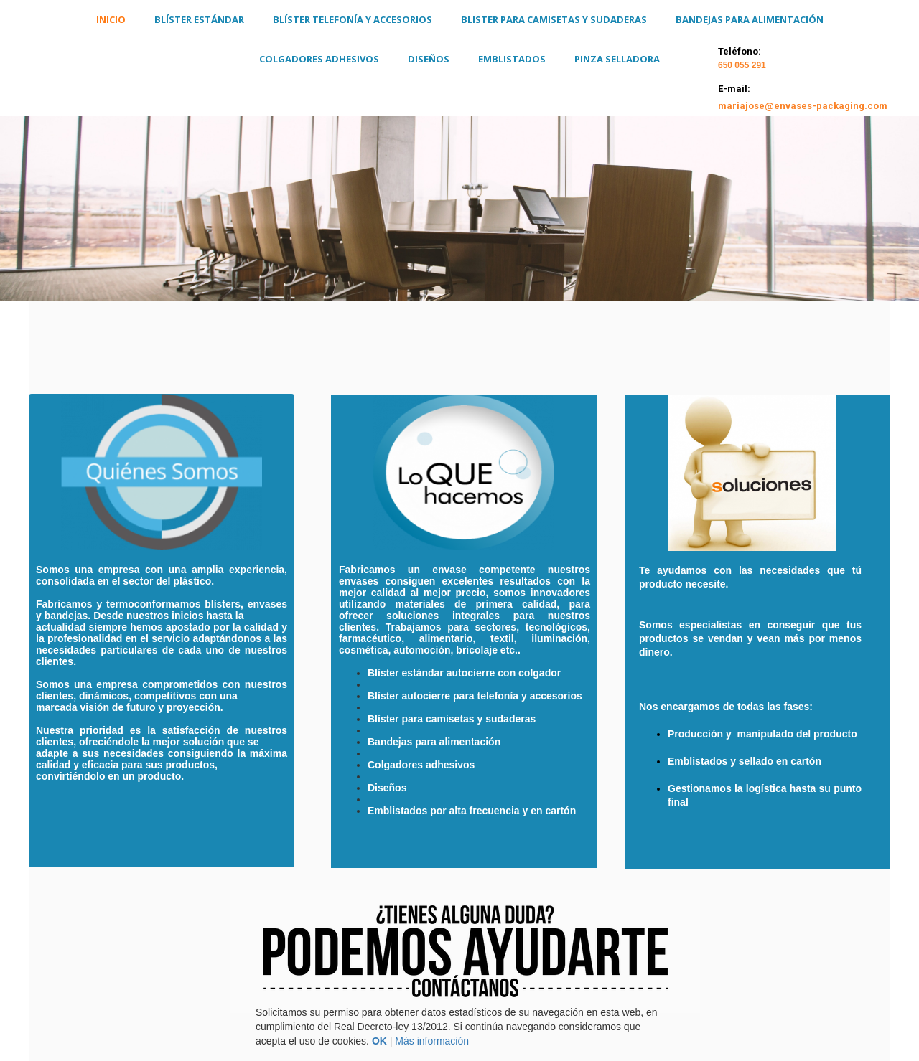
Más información (432, 1041)
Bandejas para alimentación (750, 19)
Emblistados (512, 58)
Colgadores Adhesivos (319, 58)
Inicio (111, 19)
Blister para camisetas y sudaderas (554, 19)
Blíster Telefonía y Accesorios (352, 19)
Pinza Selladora (617, 58)
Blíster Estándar (199, 19)
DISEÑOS (428, 58)
